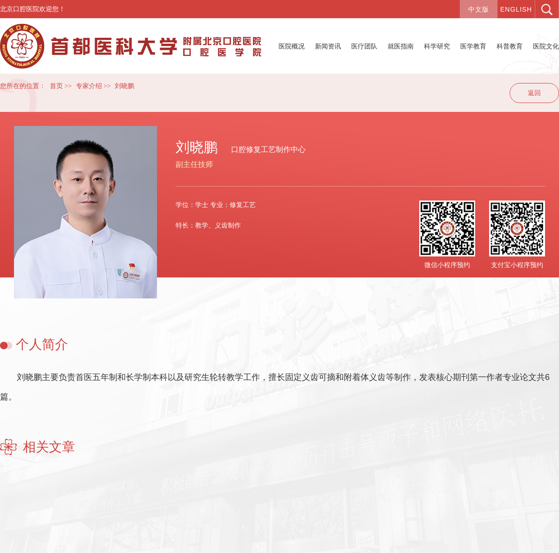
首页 (56, 86)
